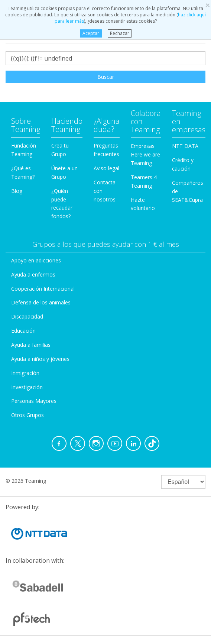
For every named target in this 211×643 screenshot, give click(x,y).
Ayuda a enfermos (33, 274)
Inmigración (25, 373)
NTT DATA (185, 145)
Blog (16, 190)
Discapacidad (27, 316)
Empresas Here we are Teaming (145, 154)
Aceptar (90, 33)
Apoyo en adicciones (36, 260)
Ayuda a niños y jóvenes (40, 358)
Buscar (105, 76)
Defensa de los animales (41, 302)
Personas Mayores (33, 400)
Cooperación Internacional (43, 288)
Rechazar (119, 33)
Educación (23, 330)
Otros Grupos (27, 415)
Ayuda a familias (31, 344)
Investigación (27, 387)
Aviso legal (106, 168)
